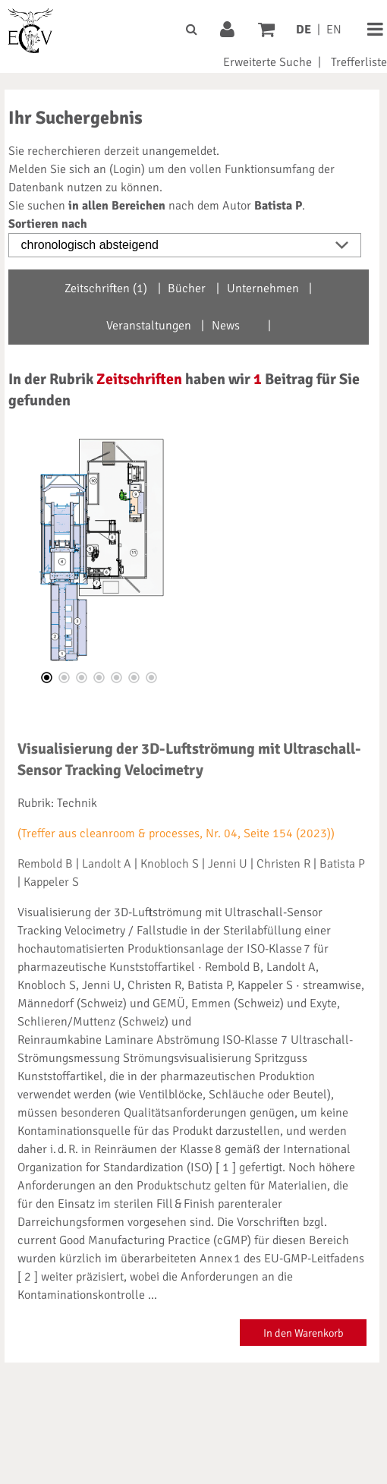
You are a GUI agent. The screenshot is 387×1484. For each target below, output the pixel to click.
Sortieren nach (47, 224)
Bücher (187, 288)
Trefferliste (359, 62)
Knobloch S (169, 863)
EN (333, 29)
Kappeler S (51, 882)
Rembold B (45, 863)
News (226, 325)
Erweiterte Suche (267, 62)
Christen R (283, 863)
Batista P (342, 863)
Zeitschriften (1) (105, 288)
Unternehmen (263, 288)
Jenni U (227, 863)
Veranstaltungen (148, 325)
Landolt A (106, 863)
